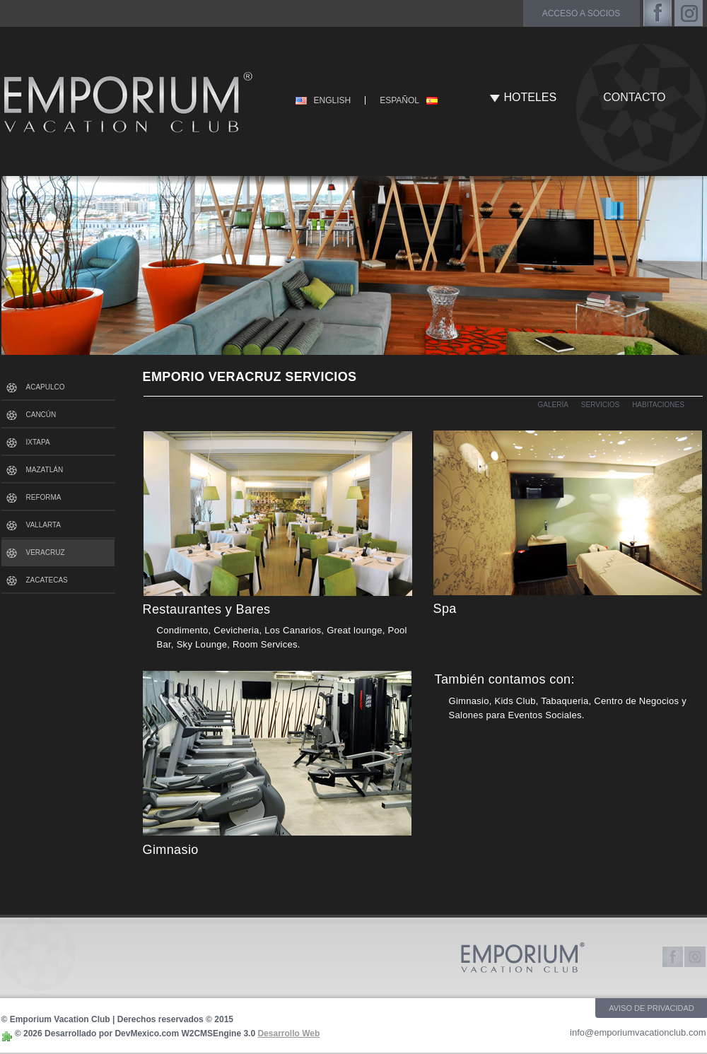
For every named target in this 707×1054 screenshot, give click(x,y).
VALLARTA (43, 525)
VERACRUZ (45, 552)
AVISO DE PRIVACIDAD (651, 1008)
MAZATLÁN (45, 470)
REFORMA (44, 497)
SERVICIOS (600, 405)
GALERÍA (553, 405)
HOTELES (530, 97)
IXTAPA (38, 442)
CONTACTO (634, 97)
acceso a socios (581, 13)
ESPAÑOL (399, 100)
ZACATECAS (47, 580)
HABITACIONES (658, 405)
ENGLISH (332, 100)
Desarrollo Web (288, 1033)
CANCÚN (41, 414)
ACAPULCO (45, 387)
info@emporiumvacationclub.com (638, 1032)
